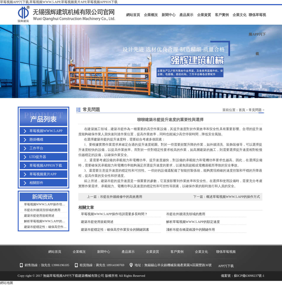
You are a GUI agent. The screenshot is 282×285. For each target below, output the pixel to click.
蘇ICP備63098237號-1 (249, 275)
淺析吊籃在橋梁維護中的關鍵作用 (190, 229)
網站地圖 (6, 283)
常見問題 (255, 110)
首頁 (242, 110)
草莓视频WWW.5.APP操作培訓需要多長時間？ (114, 214)
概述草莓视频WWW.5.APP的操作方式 (233, 196)
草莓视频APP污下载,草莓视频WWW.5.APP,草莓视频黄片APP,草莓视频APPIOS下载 (59, 2)
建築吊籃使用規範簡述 (97, 222)
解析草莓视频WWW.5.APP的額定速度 (193, 222)
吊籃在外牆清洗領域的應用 (185, 214)
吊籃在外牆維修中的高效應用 (121, 196)
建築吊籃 (100, 139)
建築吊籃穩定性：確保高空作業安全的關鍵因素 (115, 229)
